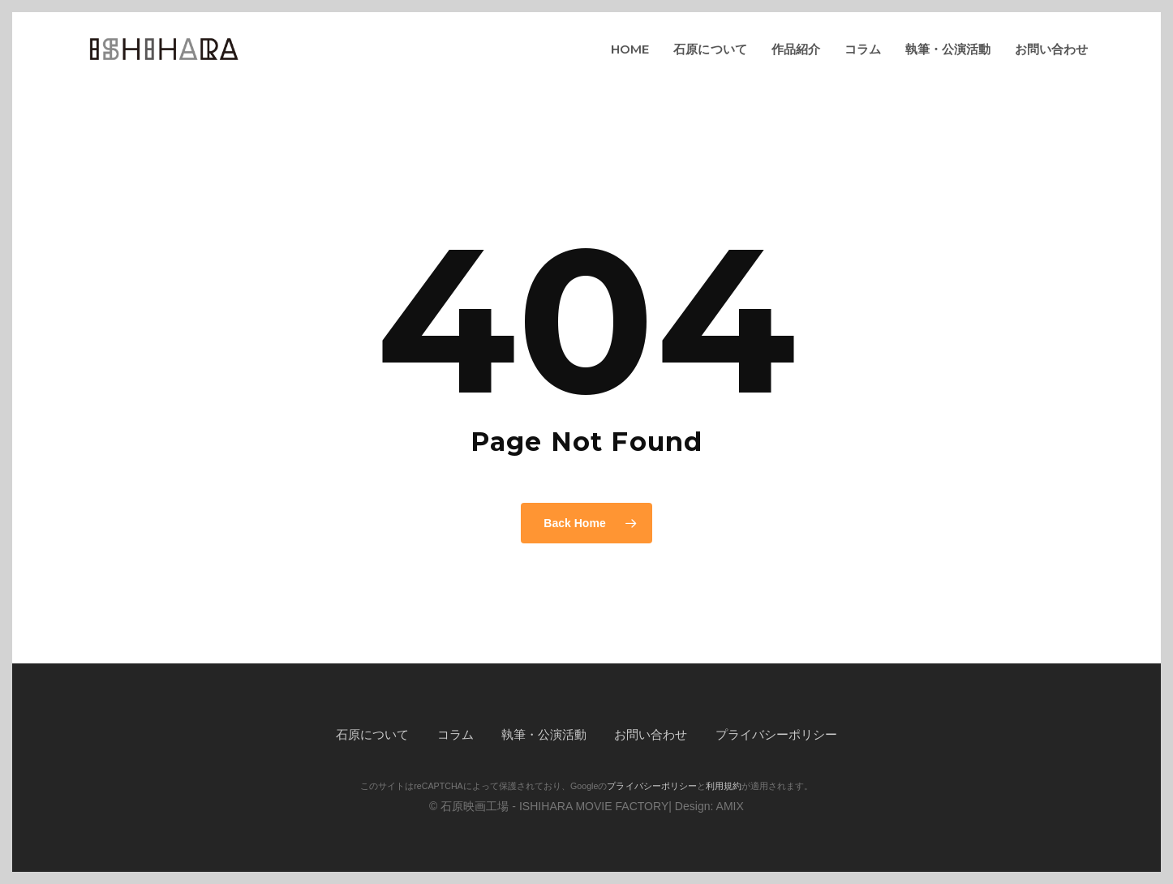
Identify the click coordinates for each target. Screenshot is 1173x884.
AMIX (730, 806)
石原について (372, 734)
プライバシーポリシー (776, 734)
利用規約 (723, 786)
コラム (455, 734)
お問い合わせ (650, 734)
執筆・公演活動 (543, 734)
